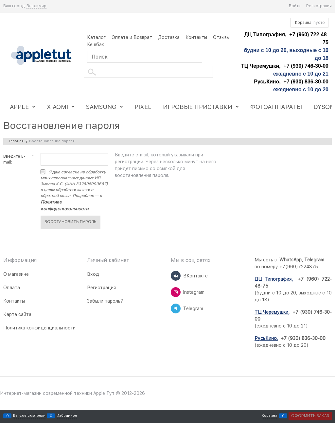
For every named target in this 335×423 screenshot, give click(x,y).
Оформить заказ (310, 416)
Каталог (96, 37)
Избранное (67, 416)
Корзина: (309, 22)
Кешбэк (95, 44)
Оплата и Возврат (132, 37)
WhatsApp (290, 259)
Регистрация (319, 6)
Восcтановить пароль (70, 222)
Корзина (269, 416)
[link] (36, 6)
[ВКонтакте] (176, 276)
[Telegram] (176, 308)
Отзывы (221, 37)
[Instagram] (176, 292)
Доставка (169, 37)
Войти (295, 6)
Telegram (314, 259)
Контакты (196, 37)
